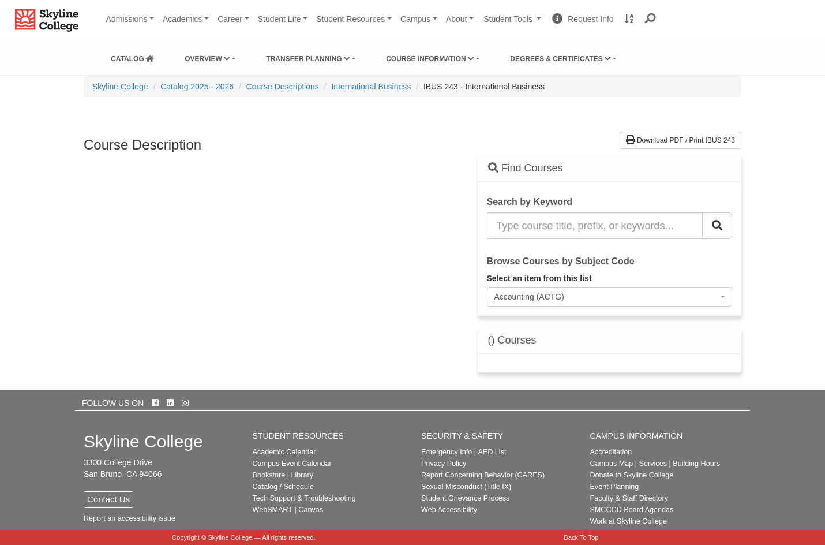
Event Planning (614, 487)
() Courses (512, 340)
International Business (371, 86)
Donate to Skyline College (631, 475)
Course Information (430, 59)
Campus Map (611, 464)
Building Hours (696, 464)
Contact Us (108, 499)
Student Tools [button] (513, 24)
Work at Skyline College (628, 521)
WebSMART (273, 510)
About (456, 19)
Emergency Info (446, 452)
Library (302, 475)
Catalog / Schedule (283, 487)
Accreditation (611, 452)
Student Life (279, 19)
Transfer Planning (308, 59)
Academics (182, 19)
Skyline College (120, 86)
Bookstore (269, 475)
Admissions (127, 19)
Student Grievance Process (465, 498)
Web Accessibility (449, 510)
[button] (650, 19)
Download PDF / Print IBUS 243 (680, 140)
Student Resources (350, 19)
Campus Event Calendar (292, 464)
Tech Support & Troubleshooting (304, 498)
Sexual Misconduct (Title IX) (466, 487)
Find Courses (525, 168)
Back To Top (581, 537)
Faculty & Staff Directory (629, 498)
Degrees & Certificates (560, 59)
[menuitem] (132, 56)
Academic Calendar (284, 452)
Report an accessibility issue (129, 518)
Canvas (310, 510)
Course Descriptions (282, 86)
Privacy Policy (443, 464)
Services (653, 464)
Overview (207, 59)
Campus (415, 19)
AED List (492, 452)
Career (229, 19)
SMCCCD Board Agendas (631, 510)
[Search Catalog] (717, 225)
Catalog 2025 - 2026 (197, 86)
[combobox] (610, 297)
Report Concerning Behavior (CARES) (483, 475)
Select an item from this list (539, 278)
